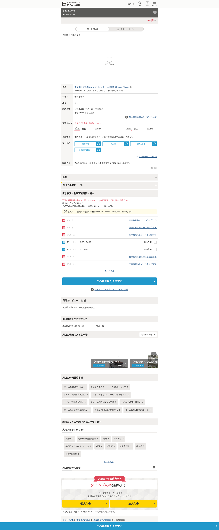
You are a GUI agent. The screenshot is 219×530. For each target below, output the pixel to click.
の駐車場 (83, 520)
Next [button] (154, 355)
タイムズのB (68, 520)
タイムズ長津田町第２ (74, 402)
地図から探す (147, 334)
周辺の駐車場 (102, 520)
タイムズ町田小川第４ (131, 402)
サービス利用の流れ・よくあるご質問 (111, 289)
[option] (109, 354)
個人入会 (85, 503)
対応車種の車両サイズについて (143, 117)
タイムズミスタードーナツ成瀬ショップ (108, 387)
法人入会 (133, 503)
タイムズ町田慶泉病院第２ (76, 410)
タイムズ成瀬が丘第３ (74, 387)
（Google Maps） (102, 87)
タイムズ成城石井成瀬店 (75, 394)
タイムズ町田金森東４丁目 (102, 402)
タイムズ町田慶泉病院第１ (106, 410)
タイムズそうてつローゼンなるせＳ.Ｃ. (109, 394)
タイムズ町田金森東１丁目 (137, 410)
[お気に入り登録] (155, 12)
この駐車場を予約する (109, 281)
